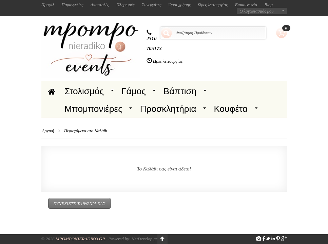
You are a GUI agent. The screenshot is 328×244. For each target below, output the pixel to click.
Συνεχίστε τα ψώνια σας (79, 203)
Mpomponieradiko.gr (80, 238)
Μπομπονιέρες (93, 109)
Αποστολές (100, 4)
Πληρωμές (125, 4)
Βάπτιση (179, 91)
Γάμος (133, 91)
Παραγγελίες (72, 4)
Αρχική (48, 130)
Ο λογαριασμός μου (256, 11)
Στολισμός (84, 91)
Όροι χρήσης (180, 4)
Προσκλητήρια (168, 109)
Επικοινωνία (246, 4)
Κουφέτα (231, 109)
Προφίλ (48, 4)
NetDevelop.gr (144, 238)
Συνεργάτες (151, 4)
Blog (269, 4)
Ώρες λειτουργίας (213, 4)
